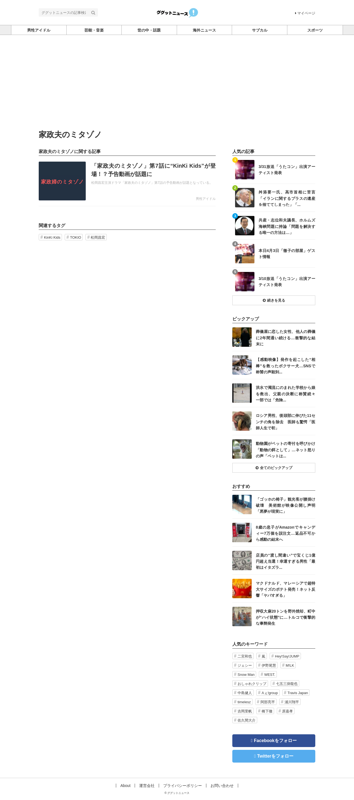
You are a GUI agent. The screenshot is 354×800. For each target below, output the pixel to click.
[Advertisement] (177, 89)
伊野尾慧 (269, 665)
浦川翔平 (292, 702)
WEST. (269, 674)
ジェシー (245, 665)
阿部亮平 (268, 702)
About (125, 786)
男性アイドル (206, 199)
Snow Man (246, 674)
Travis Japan (298, 693)
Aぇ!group (270, 693)
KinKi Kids (52, 237)
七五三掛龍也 (287, 684)
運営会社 (147, 786)
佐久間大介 (247, 720)
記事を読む (127, 181)
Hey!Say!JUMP (287, 656)
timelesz (244, 702)
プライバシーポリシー (182, 786)
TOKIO (75, 237)
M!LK (290, 665)
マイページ (305, 13)
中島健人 (245, 693)
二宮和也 (245, 656)
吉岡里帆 (245, 711)
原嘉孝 (287, 711)
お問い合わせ (222, 786)
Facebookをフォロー (275, 740)
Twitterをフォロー (275, 756)
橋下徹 (267, 711)
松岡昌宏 (98, 237)
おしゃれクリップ (252, 684)
